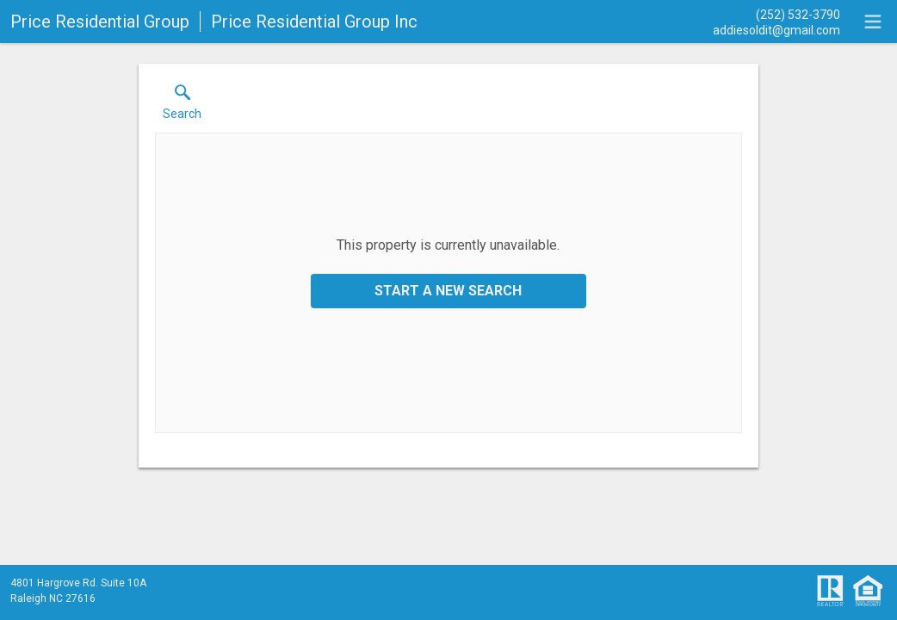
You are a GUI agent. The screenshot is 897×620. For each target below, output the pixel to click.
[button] (182, 105)
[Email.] (776, 29)
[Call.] (776, 14)
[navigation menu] (873, 21)
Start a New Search (448, 290)
